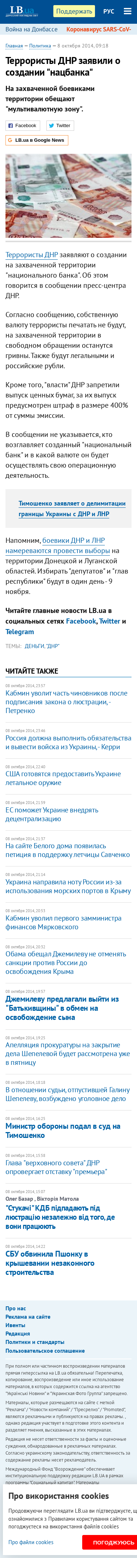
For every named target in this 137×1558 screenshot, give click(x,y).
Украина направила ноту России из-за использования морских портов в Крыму (68, 886)
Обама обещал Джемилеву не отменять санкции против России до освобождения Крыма (65, 962)
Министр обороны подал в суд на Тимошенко (63, 1130)
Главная (14, 45)
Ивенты (15, 1325)
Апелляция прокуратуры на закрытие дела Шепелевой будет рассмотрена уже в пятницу (67, 1053)
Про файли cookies (30, 1542)
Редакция (17, 1333)
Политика (40, 45)
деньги (34, 646)
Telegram (19, 631)
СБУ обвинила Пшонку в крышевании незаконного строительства (49, 1263)
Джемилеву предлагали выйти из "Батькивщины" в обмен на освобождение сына (62, 1008)
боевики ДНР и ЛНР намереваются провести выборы (57, 545)
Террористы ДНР (31, 254)
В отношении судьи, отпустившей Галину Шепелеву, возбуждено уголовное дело (67, 1094)
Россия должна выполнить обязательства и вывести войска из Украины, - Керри (68, 742)
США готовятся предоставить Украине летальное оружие (63, 778)
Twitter (109, 621)
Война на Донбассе (31, 29)
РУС (108, 11)
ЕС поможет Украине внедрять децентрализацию (51, 814)
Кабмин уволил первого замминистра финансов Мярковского (63, 922)
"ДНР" (53, 646)
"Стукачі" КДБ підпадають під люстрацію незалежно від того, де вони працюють (60, 1217)
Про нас (15, 1308)
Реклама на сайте (27, 1316)
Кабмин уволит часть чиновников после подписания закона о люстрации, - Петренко (66, 701)
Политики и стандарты (34, 1341)
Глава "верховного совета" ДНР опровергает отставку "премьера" (56, 1167)
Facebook (81, 621)
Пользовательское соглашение (45, 1350)
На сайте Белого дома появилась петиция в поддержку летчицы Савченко (67, 850)
